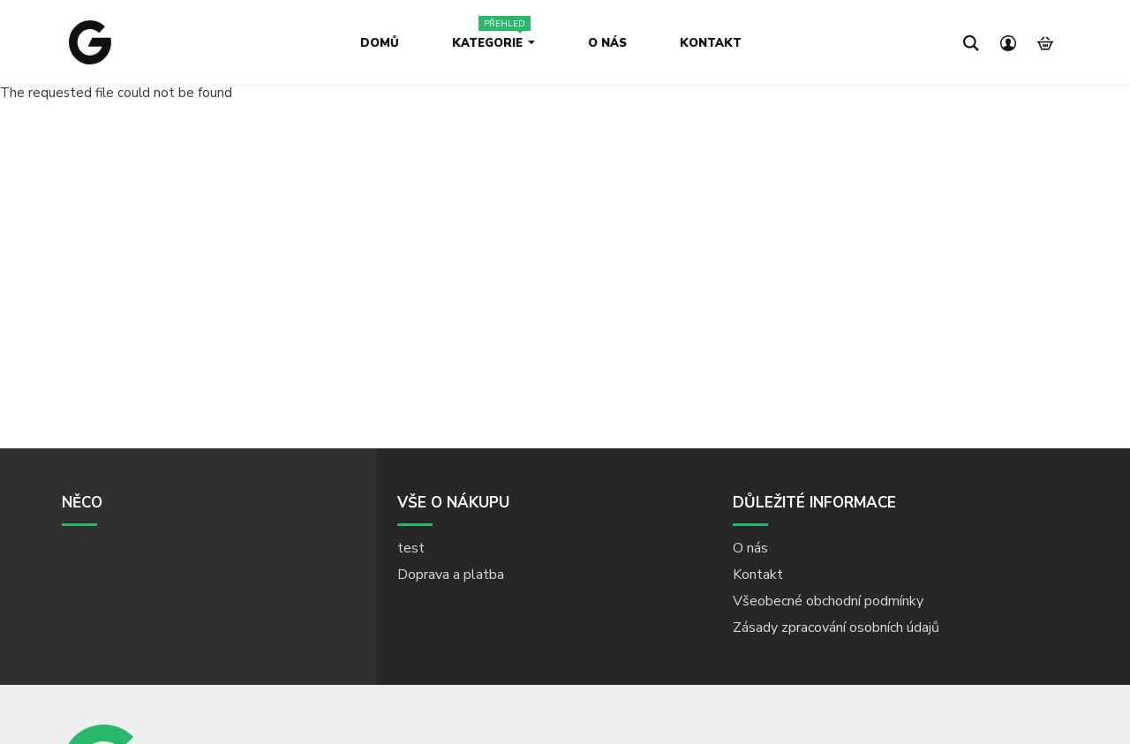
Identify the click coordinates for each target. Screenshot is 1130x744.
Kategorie (493, 43)
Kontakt (711, 43)
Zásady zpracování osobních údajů (836, 627)
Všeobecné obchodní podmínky (828, 601)
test (411, 548)
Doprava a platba (450, 574)
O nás (607, 43)
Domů (379, 43)
